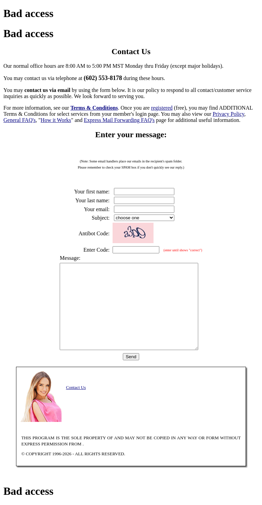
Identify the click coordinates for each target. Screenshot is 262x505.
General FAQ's (19, 120)
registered (162, 108)
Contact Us (76, 387)
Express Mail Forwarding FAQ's (119, 120)
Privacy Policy (228, 114)
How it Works (56, 120)
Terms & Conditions (94, 108)
